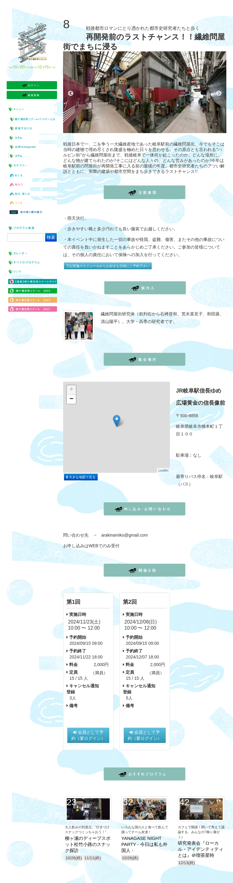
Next (219, 94)
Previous (71, 94)
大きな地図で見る (81, 477)
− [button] (71, 399)
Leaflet (163, 470)
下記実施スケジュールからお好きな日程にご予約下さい (108, 266)
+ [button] (71, 389)
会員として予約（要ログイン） (88, 735)
